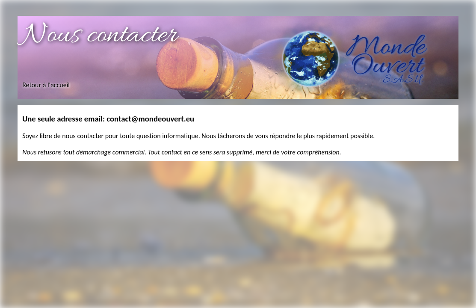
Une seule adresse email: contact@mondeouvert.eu (108, 119)
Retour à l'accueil (46, 85)
